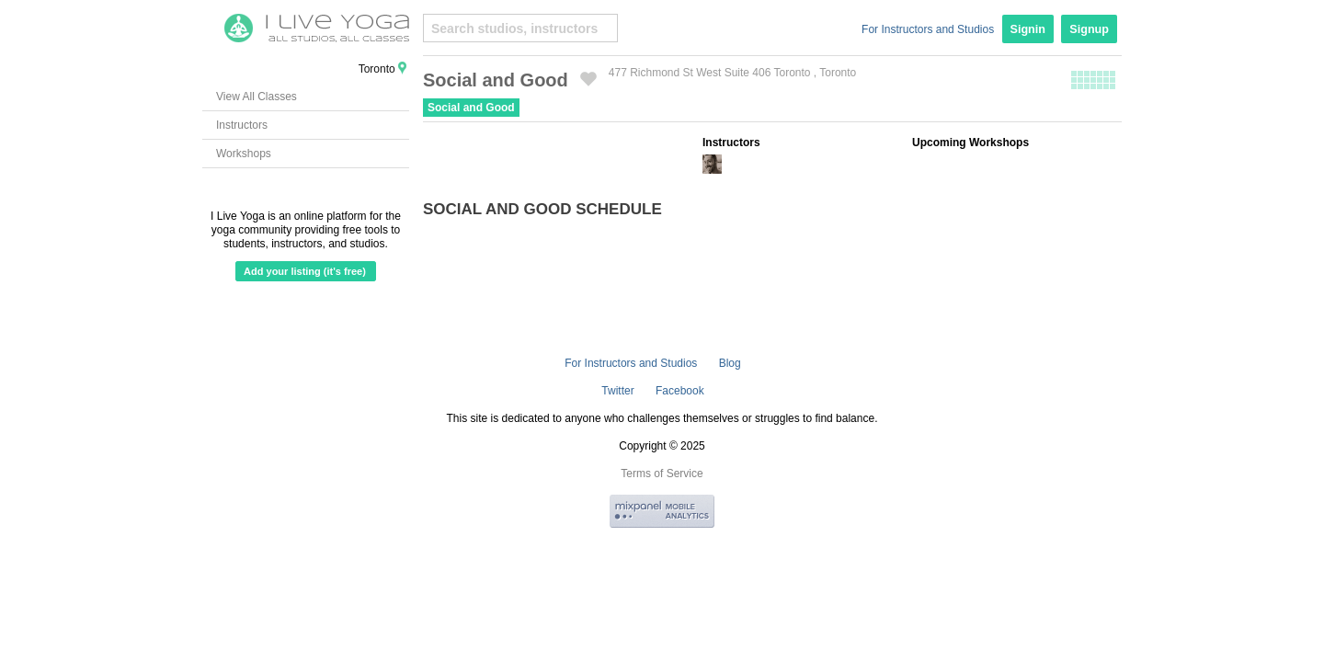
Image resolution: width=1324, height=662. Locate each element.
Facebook (680, 390)
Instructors (242, 125)
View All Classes (256, 96)
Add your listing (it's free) (305, 271)
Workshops (243, 153)
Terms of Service (661, 473)
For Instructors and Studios (928, 29)
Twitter (617, 390)
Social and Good (471, 107)
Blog (730, 363)
